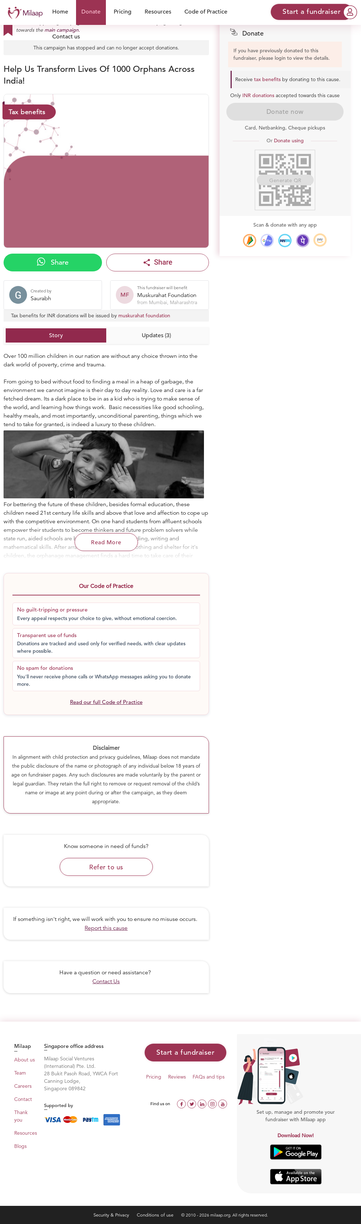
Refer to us (106, 867)
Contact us (66, 36)
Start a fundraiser (185, 1052)
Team (20, 1073)
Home (60, 11)
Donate (91, 11)
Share (53, 262)
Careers (23, 1086)
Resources (158, 11)
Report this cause (106, 928)
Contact (23, 1099)
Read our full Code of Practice (106, 702)
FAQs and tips (209, 1077)
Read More (106, 542)
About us (24, 1059)
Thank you (21, 1116)
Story (56, 335)
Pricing (122, 11)
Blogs (20, 1146)
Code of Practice (205, 11)
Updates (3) (156, 335)
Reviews (177, 1077)
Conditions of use (156, 1215)
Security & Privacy (111, 1215)
